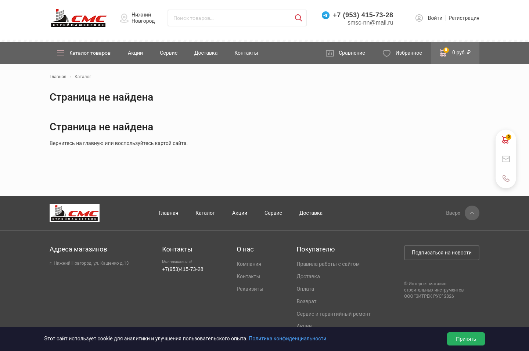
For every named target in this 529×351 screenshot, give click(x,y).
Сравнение (352, 53)
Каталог (205, 213)
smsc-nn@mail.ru (370, 22)
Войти (435, 18)
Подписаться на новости (442, 253)
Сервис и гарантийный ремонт (334, 314)
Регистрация (464, 18)
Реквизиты (250, 289)
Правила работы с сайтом (328, 264)
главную (93, 143)
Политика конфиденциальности (287, 338)
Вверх (453, 213)
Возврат (307, 301)
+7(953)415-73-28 (182, 269)
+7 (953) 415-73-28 (363, 15)
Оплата (305, 289)
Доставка (205, 53)
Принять (466, 339)
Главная (168, 213)
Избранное (409, 53)
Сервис (168, 53)
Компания (249, 264)
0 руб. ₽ (455, 52)
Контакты (246, 53)
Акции (135, 53)
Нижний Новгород (143, 18)
